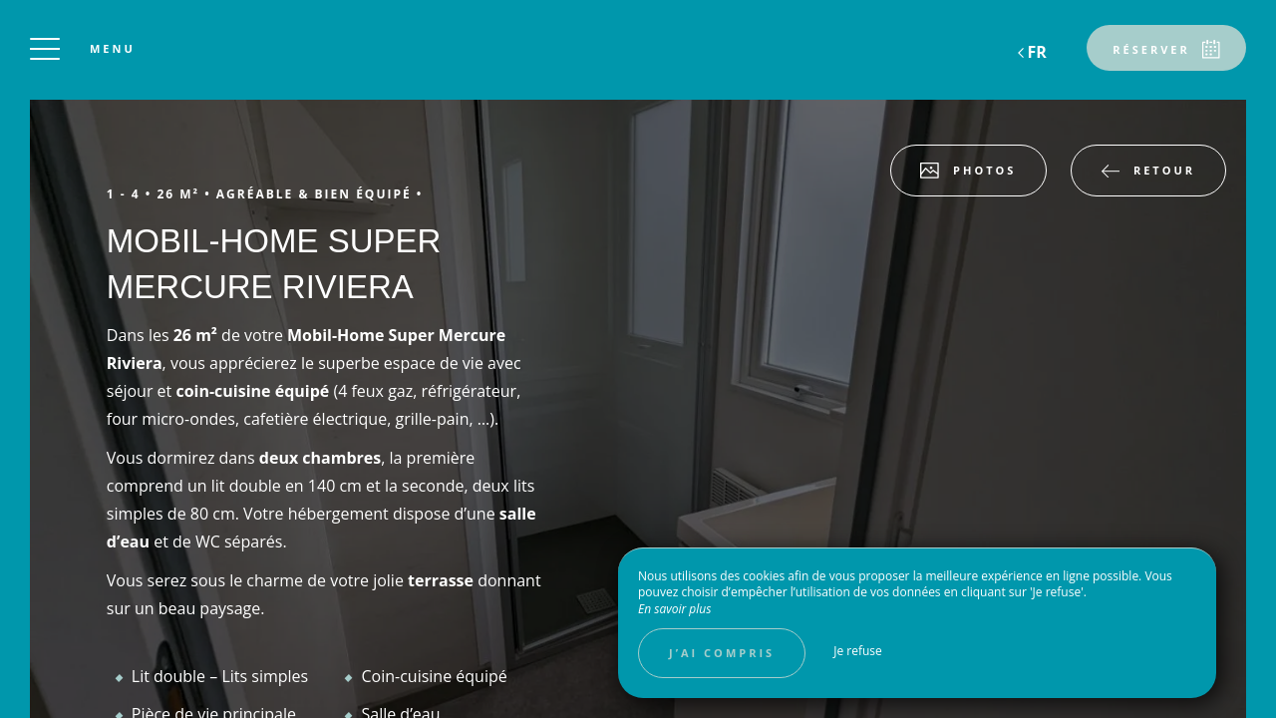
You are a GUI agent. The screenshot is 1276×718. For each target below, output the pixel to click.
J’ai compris (722, 652)
